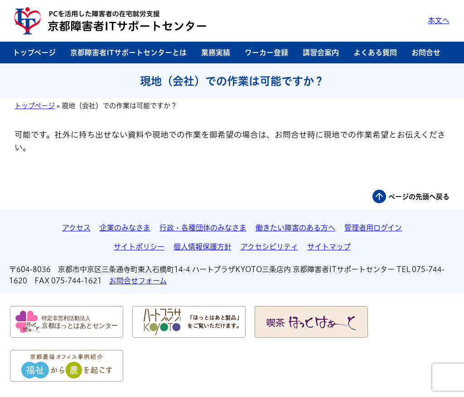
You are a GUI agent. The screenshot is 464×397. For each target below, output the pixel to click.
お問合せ (425, 52)
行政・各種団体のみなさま (203, 227)
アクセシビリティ (269, 246)
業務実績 (215, 52)
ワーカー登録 (266, 52)
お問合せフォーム (138, 280)
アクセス (76, 227)
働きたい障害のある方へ (295, 227)
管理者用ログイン (373, 227)
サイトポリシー (139, 246)
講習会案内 (321, 52)
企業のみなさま (125, 227)
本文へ (439, 20)
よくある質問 (375, 52)
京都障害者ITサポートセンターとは (128, 52)
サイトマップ (329, 246)
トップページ (34, 52)
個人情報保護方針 (203, 246)
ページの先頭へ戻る (419, 196)
